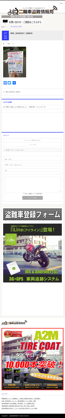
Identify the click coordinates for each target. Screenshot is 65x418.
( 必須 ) (8, 159)
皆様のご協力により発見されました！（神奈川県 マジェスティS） (26, 107)
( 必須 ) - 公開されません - (14, 164)
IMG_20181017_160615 (13, 92)
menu (61, 3)
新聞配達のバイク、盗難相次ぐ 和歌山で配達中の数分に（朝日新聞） (21, 398)
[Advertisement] (32, 123)
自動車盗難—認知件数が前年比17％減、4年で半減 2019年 (18, 406)
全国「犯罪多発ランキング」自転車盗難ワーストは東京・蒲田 (19, 401)
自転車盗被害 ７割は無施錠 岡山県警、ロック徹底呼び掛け (18, 403)
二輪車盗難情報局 (13, 416)
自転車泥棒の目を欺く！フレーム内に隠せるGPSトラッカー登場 (19, 408)
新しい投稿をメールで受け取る (33, 193)
